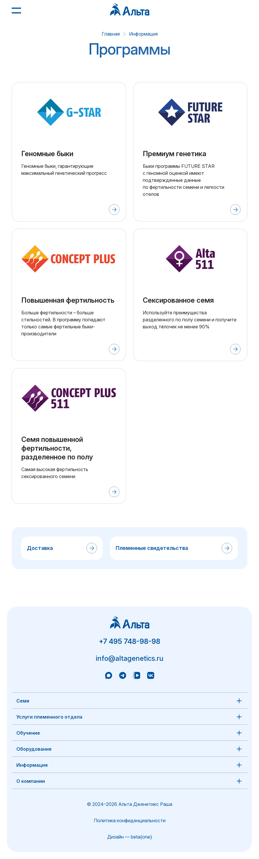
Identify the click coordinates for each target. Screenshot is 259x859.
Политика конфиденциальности (130, 820)
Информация (143, 34)
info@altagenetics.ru (130, 658)
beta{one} (141, 837)
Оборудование (34, 749)
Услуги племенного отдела (49, 717)
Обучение (28, 733)
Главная (111, 34)
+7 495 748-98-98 (129, 641)
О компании (30, 781)
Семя (22, 701)
